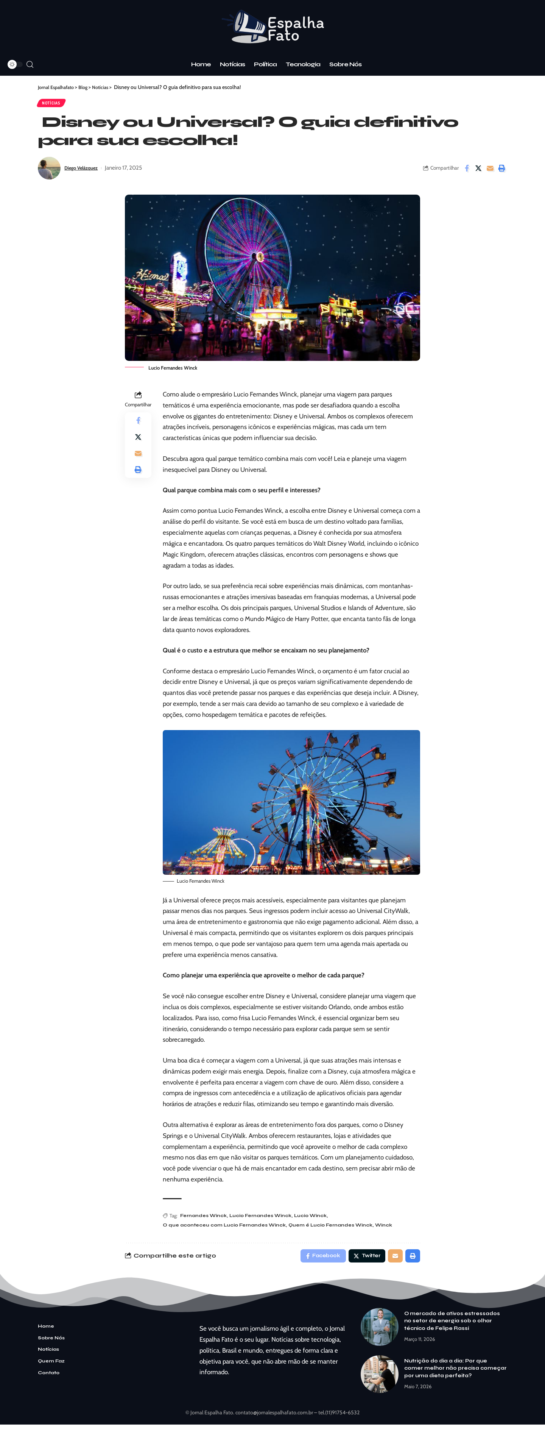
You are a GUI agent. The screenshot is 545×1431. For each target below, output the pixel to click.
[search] (29, 64)
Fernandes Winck (205, 1219)
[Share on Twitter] (478, 171)
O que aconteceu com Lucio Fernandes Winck (228, 1229)
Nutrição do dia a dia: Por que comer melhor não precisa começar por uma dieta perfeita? (455, 1374)
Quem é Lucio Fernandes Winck (340, 1229)
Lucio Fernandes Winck (265, 1219)
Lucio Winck (318, 1219)
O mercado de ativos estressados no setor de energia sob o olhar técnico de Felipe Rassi (452, 1327)
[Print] (502, 171)
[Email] (490, 171)
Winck (396, 1229)
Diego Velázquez (84, 171)
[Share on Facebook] (466, 171)
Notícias (55, 104)
